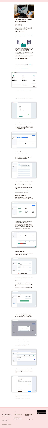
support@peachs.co (7, 417)
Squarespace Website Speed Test (28, 416)
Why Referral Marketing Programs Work (18, 412)
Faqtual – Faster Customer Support (29, 419)
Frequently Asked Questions (17, 415)
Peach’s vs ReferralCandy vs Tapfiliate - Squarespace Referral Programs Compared (18, 419)
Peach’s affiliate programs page (25, 68)
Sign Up (39, 411)
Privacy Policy (9, 424)
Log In (38, 413)
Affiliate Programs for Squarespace (29, 412)
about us (6, 412)
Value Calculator (27, 418)
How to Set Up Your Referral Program (18, 414)
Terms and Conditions (4, 424)
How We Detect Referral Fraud (17, 417)
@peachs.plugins (7, 419)
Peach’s (30, 64)
